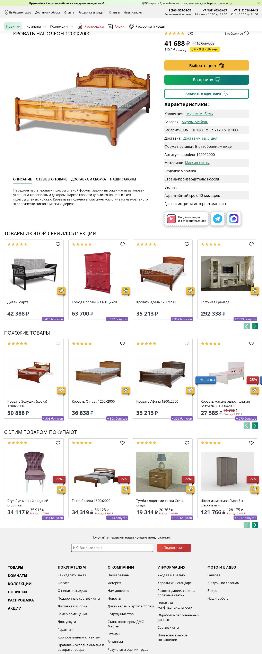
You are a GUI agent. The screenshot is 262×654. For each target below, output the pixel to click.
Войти (217, 31)
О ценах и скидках (72, 622)
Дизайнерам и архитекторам (131, 637)
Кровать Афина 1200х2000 (157, 433)
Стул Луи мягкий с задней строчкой (27, 534)
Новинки (13, 45)
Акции (116, 44)
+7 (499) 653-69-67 (215, 10)
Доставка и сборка (47, 12)
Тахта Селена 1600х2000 (91, 532)
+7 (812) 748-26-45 (246, 10)
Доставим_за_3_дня (200, 169)
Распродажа (90, 45)
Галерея (213, 606)
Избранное (234, 31)
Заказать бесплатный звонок (239, 45)
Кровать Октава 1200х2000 (93, 433)
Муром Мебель (199, 145)
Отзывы (114, 12)
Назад (15, 54)
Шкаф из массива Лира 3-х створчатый (222, 534)
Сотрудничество (121, 645)
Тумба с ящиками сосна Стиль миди (160, 534)
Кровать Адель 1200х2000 (156, 333)
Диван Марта (17, 333)
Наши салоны (133, 12)
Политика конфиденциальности (175, 636)
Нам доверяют (119, 622)
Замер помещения (73, 645)
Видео (212, 622)
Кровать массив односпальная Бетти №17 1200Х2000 (225, 435)
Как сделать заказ (72, 606)
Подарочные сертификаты (79, 630)
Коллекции (59, 45)
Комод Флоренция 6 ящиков (94, 333)
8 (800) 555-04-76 (179, 10)
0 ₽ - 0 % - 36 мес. (204, 80)
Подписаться (174, 579)
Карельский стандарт (175, 614)
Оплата (69, 12)
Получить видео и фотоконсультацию (186, 250)
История (114, 614)
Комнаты (33, 45)
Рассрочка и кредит (91, 12)
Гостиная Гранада (215, 333)
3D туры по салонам (223, 614)
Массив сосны (197, 194)
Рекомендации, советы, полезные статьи (176, 624)
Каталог (57, 30)
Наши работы (218, 630)
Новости (114, 630)
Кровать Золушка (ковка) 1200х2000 (27, 435)
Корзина (252, 31)
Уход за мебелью (171, 606)
